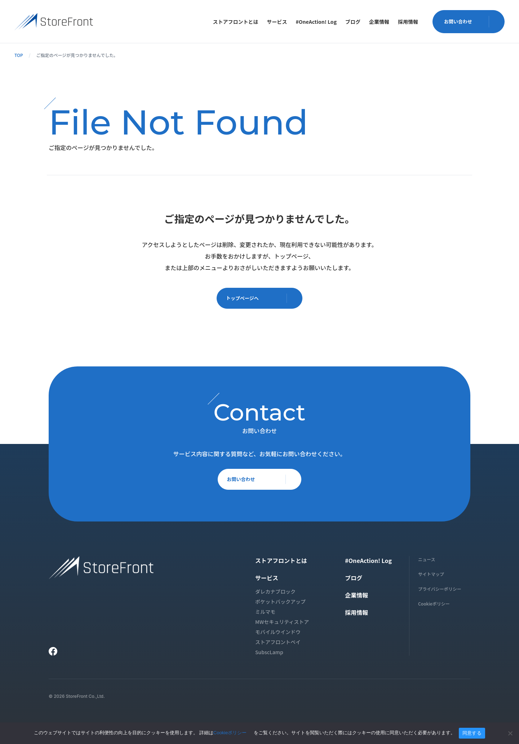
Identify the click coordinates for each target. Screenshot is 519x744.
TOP (18, 55)
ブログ (352, 21)
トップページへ (262, 299)
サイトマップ (431, 576)
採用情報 (408, 21)
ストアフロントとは (235, 21)
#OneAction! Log (316, 21)
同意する (472, 733)
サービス (277, 21)
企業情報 (379, 21)
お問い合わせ (262, 483)
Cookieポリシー (434, 606)
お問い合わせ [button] (471, 21)
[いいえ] (510, 733)
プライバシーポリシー (439, 591)
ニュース (426, 561)
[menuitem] (235, 21)
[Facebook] (53, 653)
